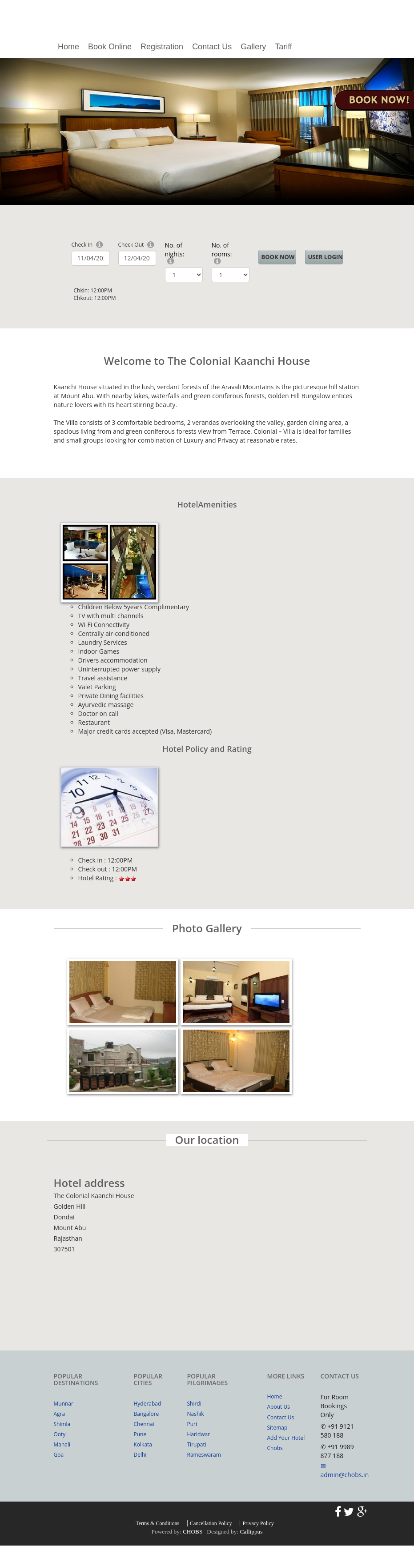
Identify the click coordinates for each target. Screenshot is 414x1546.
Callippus (251, 1531)
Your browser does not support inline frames (207, 1290)
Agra (59, 1414)
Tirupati (196, 1444)
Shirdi (194, 1403)
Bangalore (146, 1414)
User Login (325, 257)
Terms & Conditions (157, 1523)
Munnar (63, 1403)
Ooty (60, 1434)
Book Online (110, 46)
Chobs (275, 1448)
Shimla (62, 1424)
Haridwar (198, 1434)
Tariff (283, 46)
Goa (59, 1454)
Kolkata (143, 1444)
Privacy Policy (257, 1523)
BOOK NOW (278, 257)
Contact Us (212, 46)
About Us (278, 1406)
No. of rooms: (222, 249)
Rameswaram (204, 1454)
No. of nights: (175, 249)
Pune (140, 1434)
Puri (192, 1424)
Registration (162, 46)
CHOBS (192, 1531)
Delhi (140, 1454)
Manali (62, 1444)
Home (68, 46)
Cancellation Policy (211, 1523)
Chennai (144, 1424)
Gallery (253, 46)
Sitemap (277, 1427)
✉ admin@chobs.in (345, 1470)
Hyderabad (147, 1403)
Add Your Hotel (286, 1438)
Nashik (195, 1414)
